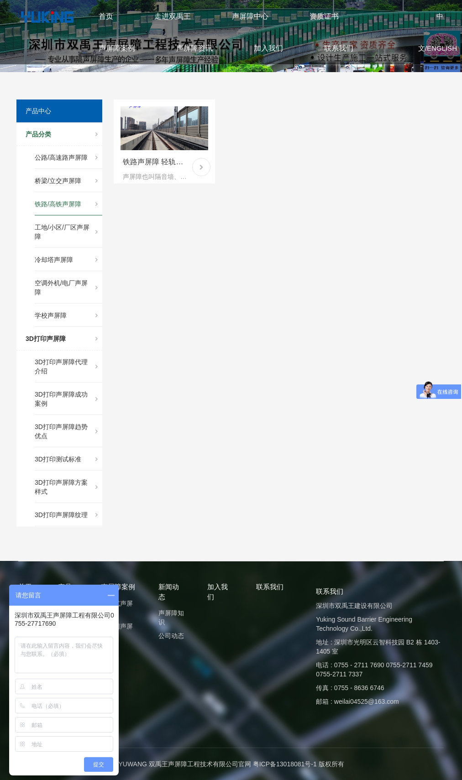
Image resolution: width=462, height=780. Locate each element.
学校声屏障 (66, 315)
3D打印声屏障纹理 (66, 514)
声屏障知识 (171, 617)
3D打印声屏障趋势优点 (66, 431)
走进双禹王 (172, 16)
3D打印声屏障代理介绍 (66, 366)
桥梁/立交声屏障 (66, 180)
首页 (106, 16)
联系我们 (338, 48)
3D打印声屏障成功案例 (66, 399)
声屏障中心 (250, 16)
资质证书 (324, 16)
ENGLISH (442, 48)
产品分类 (62, 134)
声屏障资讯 (194, 48)
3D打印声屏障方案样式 (66, 487)
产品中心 (38, 111)
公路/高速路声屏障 (66, 157)
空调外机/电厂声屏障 (66, 287)
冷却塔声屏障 (66, 259)
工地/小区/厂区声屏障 (66, 232)
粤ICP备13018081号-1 (285, 764)
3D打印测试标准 (66, 459)
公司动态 (171, 635)
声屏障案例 (117, 48)
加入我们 (268, 48)
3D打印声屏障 (62, 338)
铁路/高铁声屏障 (66, 204)
